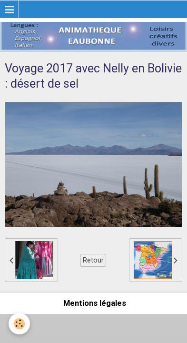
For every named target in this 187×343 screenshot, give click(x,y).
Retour (93, 260)
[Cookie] (19, 323)
